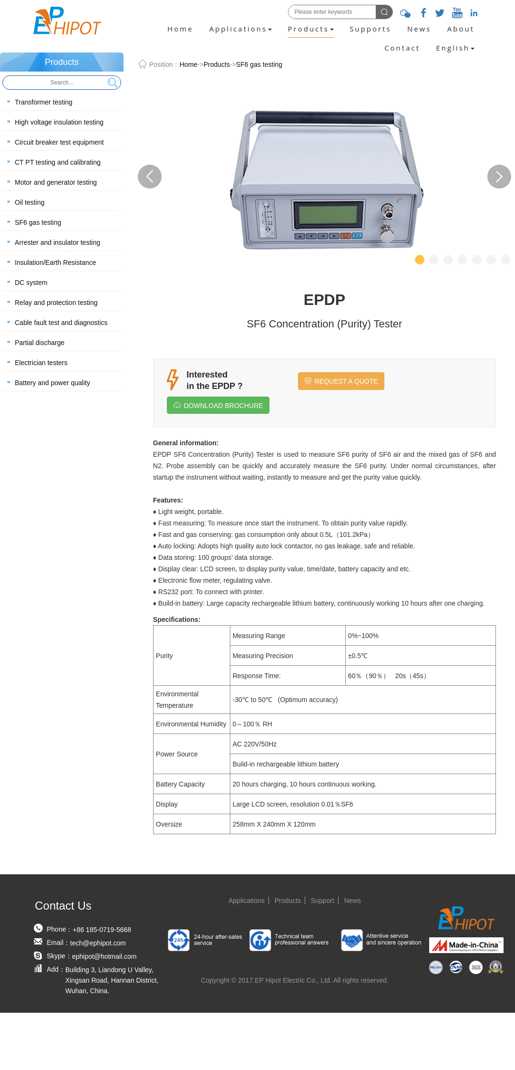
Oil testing (29, 202)
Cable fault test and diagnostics (61, 322)
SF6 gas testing (38, 222)
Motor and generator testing (56, 182)
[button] (455, 47)
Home (180, 28)
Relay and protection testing (56, 302)
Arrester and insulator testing (57, 242)
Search (112, 82)
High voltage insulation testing (59, 122)
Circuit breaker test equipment (59, 142)
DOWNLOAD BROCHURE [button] (218, 405)
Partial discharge (39, 342)
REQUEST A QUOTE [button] (341, 381)
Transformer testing (43, 102)
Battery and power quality (52, 383)
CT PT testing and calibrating (58, 162)
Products (217, 64)
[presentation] (455, 47)
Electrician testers (41, 363)
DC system (31, 282)
